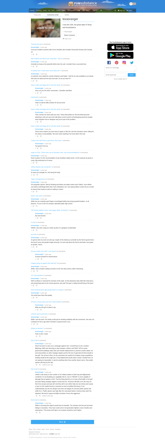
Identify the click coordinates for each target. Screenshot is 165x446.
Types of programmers (38, 179)
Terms (47, 429)
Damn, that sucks (36, 196)
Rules (43, 429)
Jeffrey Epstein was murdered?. (41, 167)
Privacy (52, 429)
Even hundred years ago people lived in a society (47, 290)
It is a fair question (37, 275)
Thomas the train (36, 44)
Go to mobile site (119, 79)
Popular (32, 10)
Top (94, 10)
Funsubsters (71, 10)
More (62, 422)
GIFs (53, 10)
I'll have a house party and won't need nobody (46, 302)
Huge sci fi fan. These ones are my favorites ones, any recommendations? (55, 152)
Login (129, 10)
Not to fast (34, 340)
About (30, 429)
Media (64, 10)
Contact (38, 429)
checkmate (34, 97)
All (49, 10)
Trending (38, 10)
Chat (83, 10)
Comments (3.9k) (52, 15)
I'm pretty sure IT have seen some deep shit (45, 70)
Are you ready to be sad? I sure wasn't (43, 251)
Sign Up (121, 10)
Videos (58, 10)
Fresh (45, 10)
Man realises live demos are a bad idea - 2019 (46, 58)
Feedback (58, 429)
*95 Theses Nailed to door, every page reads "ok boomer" (50, 210)
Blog (87, 10)
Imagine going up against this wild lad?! (44, 263)
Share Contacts (69, 35)
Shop (78, 10)
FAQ (34, 429)
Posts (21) (37, 15)
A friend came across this (39, 314)
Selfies (67, 15)
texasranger (35, 47)
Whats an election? (37, 328)
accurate (34, 234)
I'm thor (33, 222)
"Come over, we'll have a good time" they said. (46, 140)
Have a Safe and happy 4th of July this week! (45, 85)
